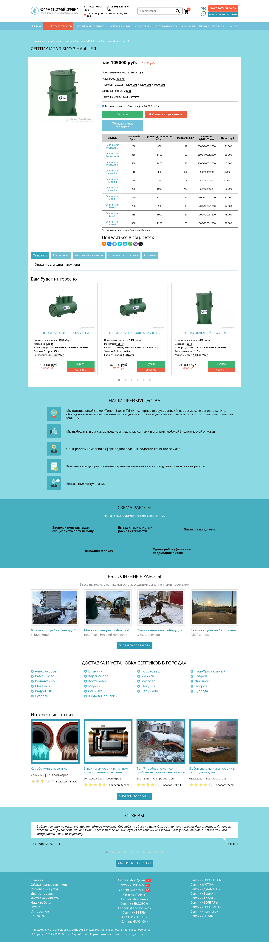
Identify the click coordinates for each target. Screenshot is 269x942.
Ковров (201, 676)
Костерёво (97, 681)
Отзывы (204, 26)
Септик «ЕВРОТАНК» (206, 907)
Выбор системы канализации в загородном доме (212, 770)
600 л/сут (137, 72)
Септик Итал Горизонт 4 (112, 155)
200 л (127, 90)
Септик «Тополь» (203, 898)
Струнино (149, 691)
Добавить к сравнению (166, 114)
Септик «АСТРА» (202, 885)
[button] (119, 380)
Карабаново (98, 676)
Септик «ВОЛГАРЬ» (205, 902)
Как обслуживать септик (49, 768)
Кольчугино (45, 681)
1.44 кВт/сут (131, 97)
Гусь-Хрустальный (210, 671)
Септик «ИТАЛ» (86, 41)
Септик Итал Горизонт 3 (112, 146)
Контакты (235, 26)
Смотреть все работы (134, 645)
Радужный (43, 691)
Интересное (218, 26)
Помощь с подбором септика (223, 14)
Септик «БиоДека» (131, 880)
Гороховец (150, 671)
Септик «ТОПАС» (134, 917)
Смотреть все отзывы (134, 863)
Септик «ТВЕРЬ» (134, 913)
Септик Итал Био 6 (112, 223)
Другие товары (142, 26)
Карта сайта (98, 934)
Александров (46, 671)
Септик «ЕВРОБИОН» (206, 880)
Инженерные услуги (119, 26)
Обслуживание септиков (89, 26)
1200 (131, 84)
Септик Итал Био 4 (112, 206)
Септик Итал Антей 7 (112, 197)
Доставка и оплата (165, 26)
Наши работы (188, 26)
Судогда (201, 691)
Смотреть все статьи (134, 796)
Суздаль (41, 696)
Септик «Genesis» (131, 890)
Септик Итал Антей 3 (112, 172)
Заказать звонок (223, 8)
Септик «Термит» (203, 893)
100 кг (120, 78)
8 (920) (140, 929)
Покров (201, 686)
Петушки (148, 686)
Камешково (44, 676)
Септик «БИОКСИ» (134, 921)
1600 (159, 84)
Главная (37, 26)
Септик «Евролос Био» (134, 908)
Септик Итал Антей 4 (112, 180)
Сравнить (80, 369)
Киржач (147, 676)
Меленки (42, 686)
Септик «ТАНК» (134, 895)
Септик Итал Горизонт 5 (112, 163)
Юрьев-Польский (103, 696)
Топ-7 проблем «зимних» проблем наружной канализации (160, 770)
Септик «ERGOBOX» (134, 904)
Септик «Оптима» (132, 885)
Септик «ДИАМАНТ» (205, 889)
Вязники (95, 671)
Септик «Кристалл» (205, 911)
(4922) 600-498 (93, 8)
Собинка (95, 691)
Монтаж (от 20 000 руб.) (143, 106)
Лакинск (202, 681)
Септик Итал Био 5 (112, 215)
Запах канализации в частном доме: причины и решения (106, 770)
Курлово (148, 681)
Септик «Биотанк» (134, 899)
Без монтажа (113, 106)
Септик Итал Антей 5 (112, 189)
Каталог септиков (61, 26)
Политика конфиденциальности (126, 934)
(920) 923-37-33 (118, 8)
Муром (94, 686)
